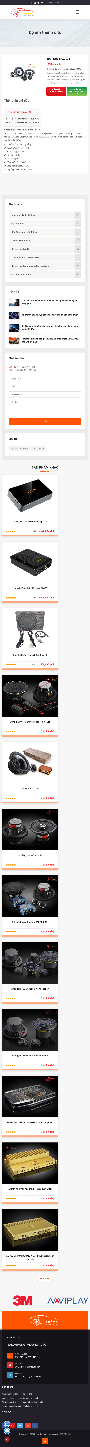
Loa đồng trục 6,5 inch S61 (30, 855)
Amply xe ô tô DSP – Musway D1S (30, 521)
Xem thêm (45, 1278)
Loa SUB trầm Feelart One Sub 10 (30, 655)
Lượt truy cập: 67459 (19, 448)
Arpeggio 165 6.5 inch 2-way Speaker (30, 1055)
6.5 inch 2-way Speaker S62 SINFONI (30, 922)
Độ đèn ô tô (46, 223)
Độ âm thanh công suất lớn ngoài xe (46, 266)
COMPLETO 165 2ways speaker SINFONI (30, 722)
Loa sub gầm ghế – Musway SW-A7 (30, 588)
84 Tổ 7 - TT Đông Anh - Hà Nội (23, 367)
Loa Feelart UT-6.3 (30, 788)
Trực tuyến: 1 (38, 448)
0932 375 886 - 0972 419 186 (22, 370)
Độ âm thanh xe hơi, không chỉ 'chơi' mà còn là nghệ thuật (49, 315)
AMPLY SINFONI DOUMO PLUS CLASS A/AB (30, 1189)
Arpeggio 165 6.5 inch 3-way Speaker (30, 989)
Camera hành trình (46, 240)
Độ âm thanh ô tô (46, 249)
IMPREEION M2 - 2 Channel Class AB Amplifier (30, 1122)
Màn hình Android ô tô (46, 215)
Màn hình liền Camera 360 (46, 257)
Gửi (45, 422)
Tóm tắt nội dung (19, 112)
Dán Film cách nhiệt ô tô (46, 232)
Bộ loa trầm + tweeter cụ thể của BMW (22, 119)
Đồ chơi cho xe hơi (46, 274)
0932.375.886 (52, 3)
